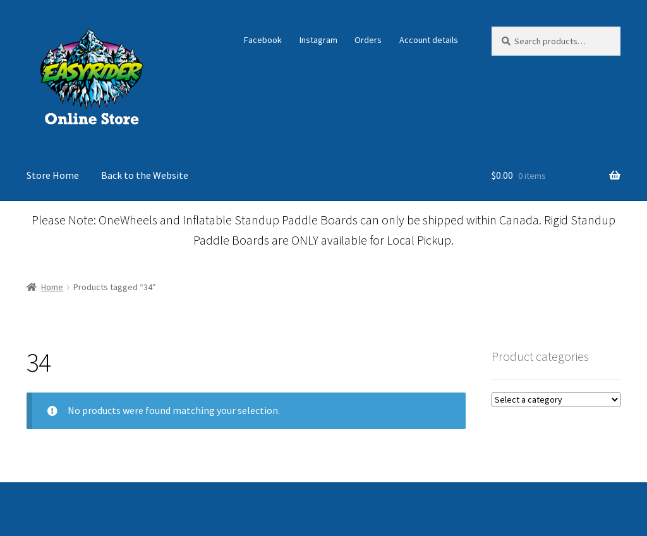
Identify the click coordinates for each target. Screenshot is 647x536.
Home (52, 287)
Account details (428, 40)
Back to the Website (144, 175)
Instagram (318, 40)
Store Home (53, 175)
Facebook (263, 40)
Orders (368, 40)
